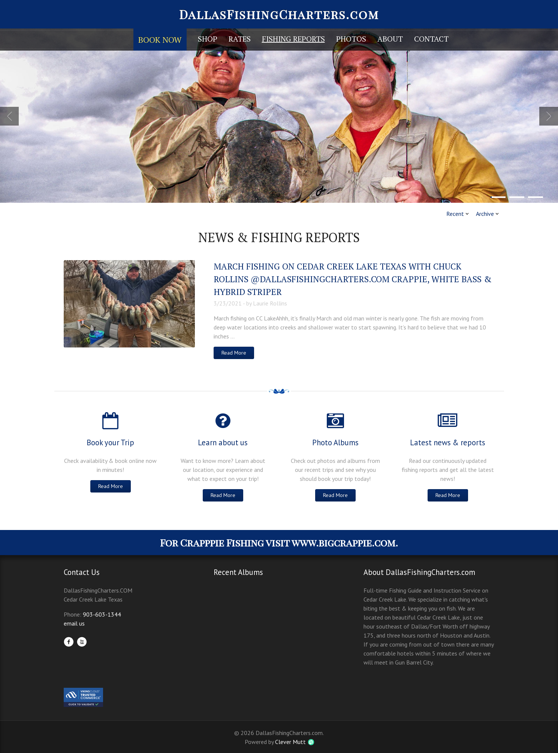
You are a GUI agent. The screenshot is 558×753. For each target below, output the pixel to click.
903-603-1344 (102, 614)
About (390, 39)
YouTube (82, 642)
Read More (233, 352)
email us (74, 623)
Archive (485, 213)
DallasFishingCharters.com (279, 14)
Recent (455, 213)
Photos (351, 39)
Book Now (160, 39)
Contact (431, 39)
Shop (207, 39)
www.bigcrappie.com (343, 542)
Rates (240, 39)
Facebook (68, 642)
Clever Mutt (290, 742)
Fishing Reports (293, 39)
